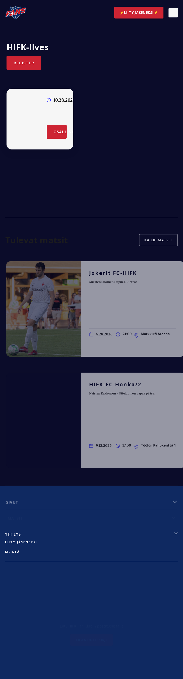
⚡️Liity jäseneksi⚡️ (139, 12)
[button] (173, 12)
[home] (15, 12)
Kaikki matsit (156, 241)
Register (23, 62)
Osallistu (59, 131)
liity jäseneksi (21, 542)
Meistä (12, 552)
